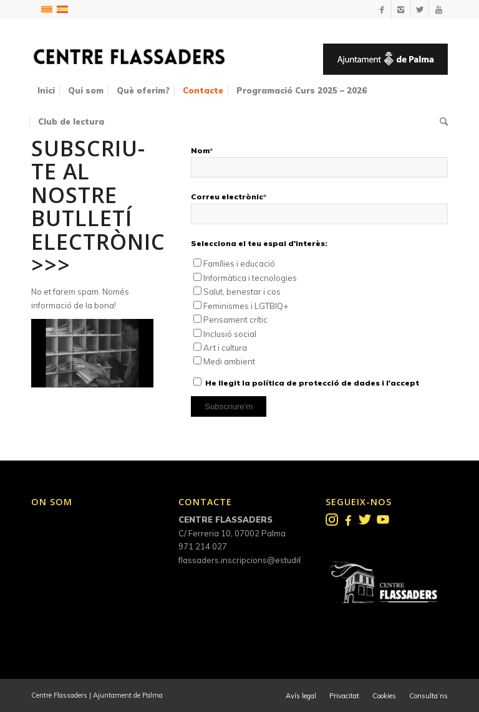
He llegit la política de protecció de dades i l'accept (312, 382)
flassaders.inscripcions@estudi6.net (247, 560)
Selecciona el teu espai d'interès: (259, 243)
